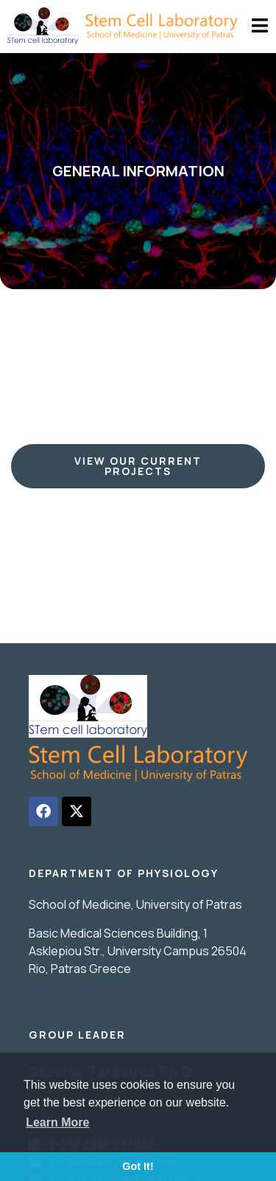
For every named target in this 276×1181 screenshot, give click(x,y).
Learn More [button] (57, 1122)
